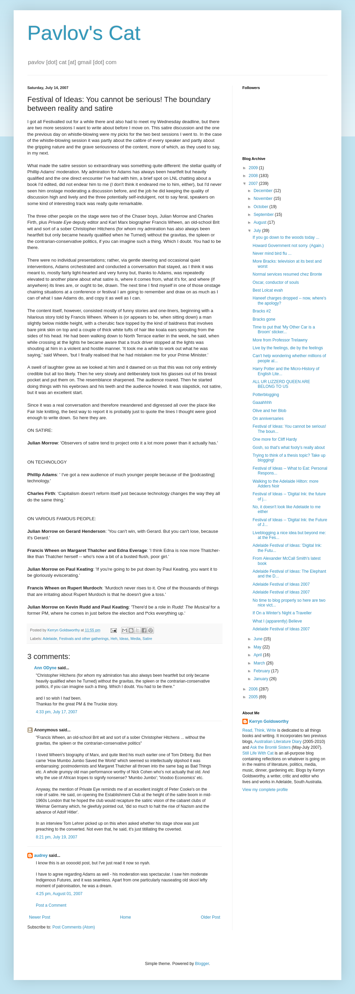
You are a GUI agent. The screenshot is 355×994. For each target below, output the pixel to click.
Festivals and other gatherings (84, 639)
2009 (254, 167)
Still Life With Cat (257, 753)
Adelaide (50, 639)
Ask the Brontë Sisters (270, 747)
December (264, 190)
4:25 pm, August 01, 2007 (59, 893)
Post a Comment (51, 905)
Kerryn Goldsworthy (268, 721)
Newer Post (39, 917)
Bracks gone (264, 319)
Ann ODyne (45, 668)
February (262, 671)
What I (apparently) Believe (277, 621)
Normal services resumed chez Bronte (287, 274)
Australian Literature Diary (278, 741)
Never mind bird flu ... (272, 253)
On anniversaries (268, 418)
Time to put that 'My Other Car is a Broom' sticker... (284, 329)
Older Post (210, 917)
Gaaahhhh (262, 402)
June (259, 639)
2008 (254, 175)
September (264, 214)
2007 (254, 183)
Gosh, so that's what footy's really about (289, 447)
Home (125, 917)
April (258, 655)
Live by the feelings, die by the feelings (288, 348)
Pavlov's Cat (84, 32)
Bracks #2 (262, 311)
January (261, 678)
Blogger (202, 963)
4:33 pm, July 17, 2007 (56, 712)
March (260, 663)
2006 (254, 689)
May (258, 647)
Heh (114, 639)
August (261, 222)
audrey (40, 855)
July (258, 230)
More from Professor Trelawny (280, 340)
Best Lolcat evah (268, 290)
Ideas (123, 639)
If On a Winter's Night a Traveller (282, 613)
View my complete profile (265, 789)
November (264, 198)
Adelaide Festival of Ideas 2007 (281, 584)
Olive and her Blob (269, 410)
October (261, 206)
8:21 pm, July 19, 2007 (56, 837)
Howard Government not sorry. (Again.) (288, 245)
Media (135, 639)
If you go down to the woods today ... (286, 237)
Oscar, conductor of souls (276, 282)
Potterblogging (266, 394)
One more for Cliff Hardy (275, 439)
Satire (147, 639)
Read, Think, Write (259, 730)
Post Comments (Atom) (73, 927)
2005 (254, 697)
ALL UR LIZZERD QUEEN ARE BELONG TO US (281, 384)
